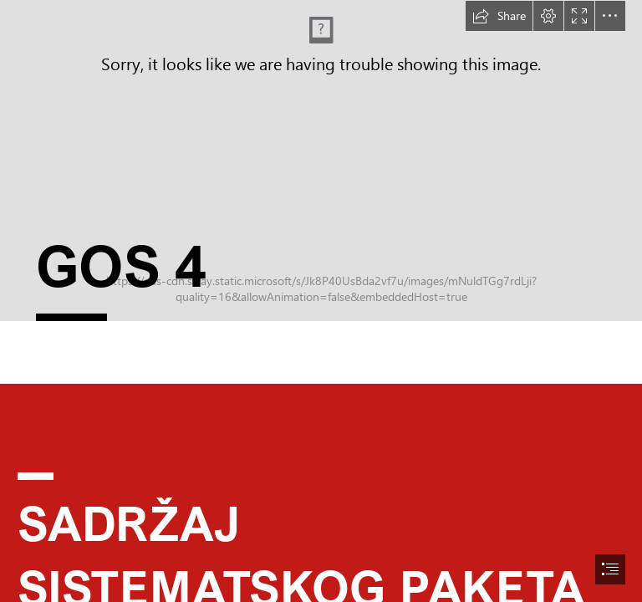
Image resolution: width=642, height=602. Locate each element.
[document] (321, 301)
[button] (499, 16)
